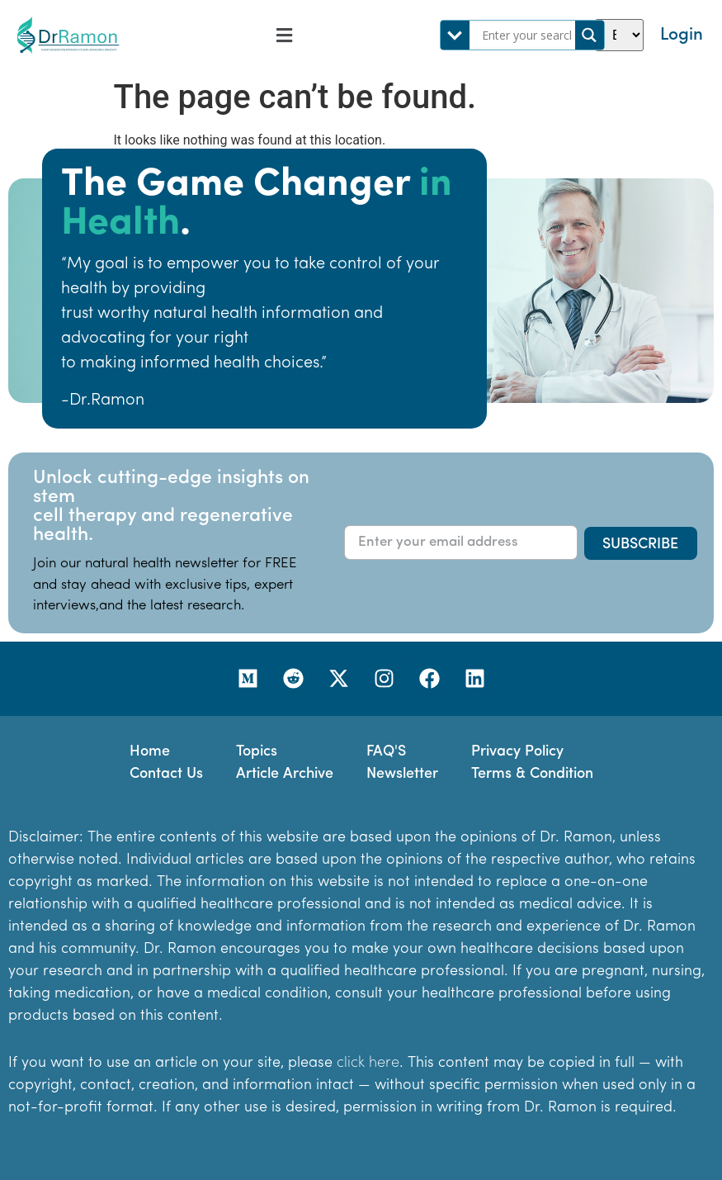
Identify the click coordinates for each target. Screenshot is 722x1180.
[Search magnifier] (589, 35)
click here (368, 1063)
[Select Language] (619, 35)
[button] (284, 35)
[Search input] (526, 35)
